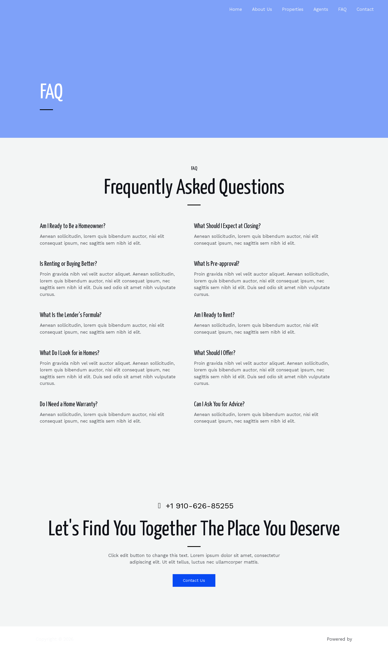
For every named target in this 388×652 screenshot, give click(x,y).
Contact (365, 9)
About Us (267, 9)
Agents (323, 9)
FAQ (344, 9)
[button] (194, 580)
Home (241, 9)
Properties (296, 9)
